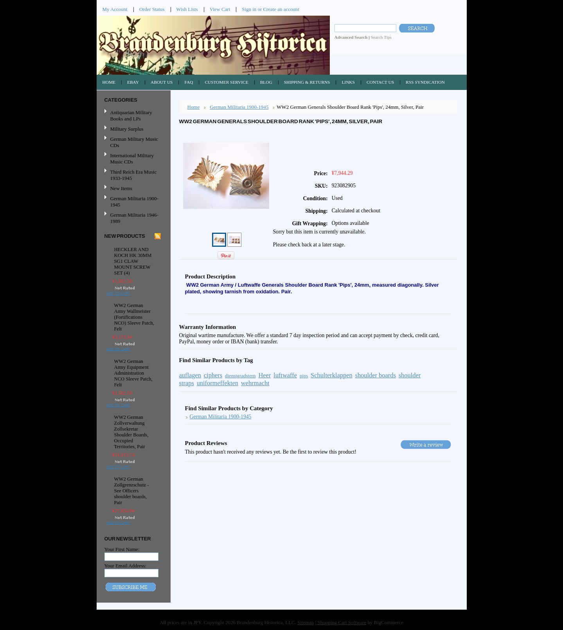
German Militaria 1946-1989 (134, 218)
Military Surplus (127, 129)
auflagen (190, 375)
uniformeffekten (217, 383)
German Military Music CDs (132, 142)
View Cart (220, 9)
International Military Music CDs (132, 159)
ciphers (213, 375)
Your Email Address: (125, 566)
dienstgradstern (240, 376)
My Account (115, 9)
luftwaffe (285, 375)
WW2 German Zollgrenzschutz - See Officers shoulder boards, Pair (131, 490)
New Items (121, 188)
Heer (264, 375)
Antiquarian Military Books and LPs (131, 115)
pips (304, 376)
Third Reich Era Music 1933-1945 (133, 175)
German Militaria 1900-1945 (132, 202)
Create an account (281, 9)
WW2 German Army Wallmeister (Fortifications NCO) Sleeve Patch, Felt (134, 317)
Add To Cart (118, 293)
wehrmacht (255, 383)
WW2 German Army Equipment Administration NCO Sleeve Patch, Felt (133, 373)
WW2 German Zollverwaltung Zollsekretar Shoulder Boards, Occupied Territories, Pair (131, 432)
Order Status (152, 9)
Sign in (249, 9)
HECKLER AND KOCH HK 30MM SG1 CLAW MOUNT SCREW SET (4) (133, 261)
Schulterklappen (332, 375)
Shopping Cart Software (341, 622)
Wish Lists (187, 9)
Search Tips (381, 37)
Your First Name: (122, 549)
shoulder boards (375, 375)
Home (193, 107)
